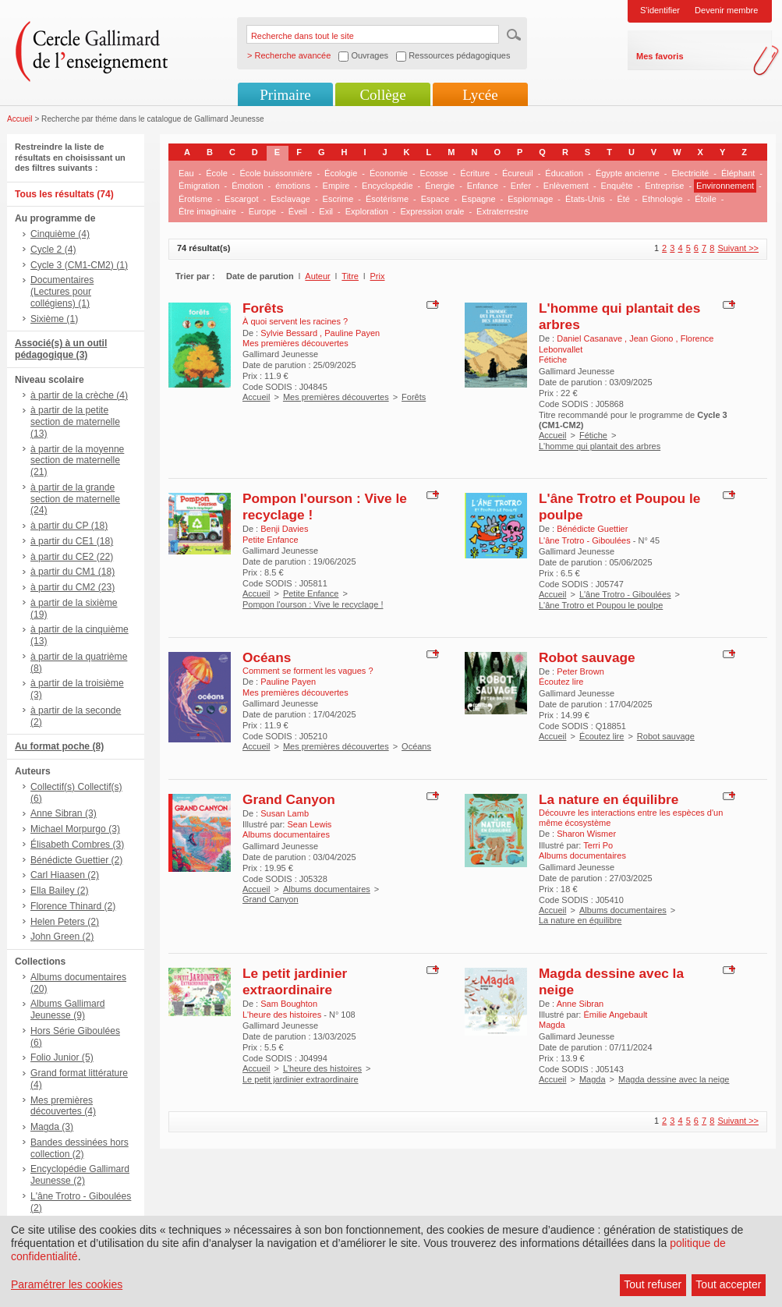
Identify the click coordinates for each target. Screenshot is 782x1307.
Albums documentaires (326, 889)
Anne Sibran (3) (63, 813)
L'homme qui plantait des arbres (599, 446)
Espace (435, 199)
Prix (377, 276)
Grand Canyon (288, 799)
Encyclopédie (387, 185)
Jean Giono (652, 338)
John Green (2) (62, 936)
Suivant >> (738, 248)
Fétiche (593, 435)
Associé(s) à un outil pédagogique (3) (61, 349)
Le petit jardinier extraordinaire (294, 981)
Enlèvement (566, 185)
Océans (266, 657)
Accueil (20, 119)
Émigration (199, 185)
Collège (382, 95)
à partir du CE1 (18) (71, 541)
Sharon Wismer (586, 833)
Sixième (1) (54, 318)
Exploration (366, 211)
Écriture (475, 173)
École (217, 173)
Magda (592, 1079)
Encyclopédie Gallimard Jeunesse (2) (79, 1175)
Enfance (482, 185)
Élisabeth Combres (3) (77, 844)
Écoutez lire (601, 736)
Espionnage (530, 199)
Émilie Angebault (615, 1014)
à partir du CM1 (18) (72, 571)
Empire (336, 185)
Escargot (241, 199)
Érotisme (195, 199)
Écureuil (517, 173)
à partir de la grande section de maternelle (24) (75, 499)
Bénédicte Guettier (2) (76, 860)
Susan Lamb (284, 813)
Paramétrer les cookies (66, 1284)
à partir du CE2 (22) (71, 556)
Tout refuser (652, 1284)
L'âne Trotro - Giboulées (625, 594)
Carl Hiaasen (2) (64, 875)
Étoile (706, 199)
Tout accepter (728, 1284)
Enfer (521, 185)
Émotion (247, 185)
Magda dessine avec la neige (673, 1079)
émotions (292, 185)
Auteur (317, 276)
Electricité (690, 173)
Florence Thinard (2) (72, 906)
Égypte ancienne (628, 173)
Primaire (285, 95)
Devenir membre (726, 10)
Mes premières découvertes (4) (63, 1106)
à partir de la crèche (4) (79, 395)
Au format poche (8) (59, 746)
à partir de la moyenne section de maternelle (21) (77, 461)
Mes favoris (660, 56)
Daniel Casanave (591, 338)
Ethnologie (662, 199)
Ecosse (434, 173)
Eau (186, 173)
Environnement (725, 185)
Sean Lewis (309, 824)
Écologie (340, 173)
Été (623, 199)
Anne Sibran (580, 1003)
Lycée (479, 95)
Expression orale (432, 211)
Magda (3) (51, 1126)
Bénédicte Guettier (592, 528)
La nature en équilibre (608, 799)
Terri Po (598, 845)
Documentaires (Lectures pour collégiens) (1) (62, 292)
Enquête (617, 185)
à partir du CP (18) (69, 525)
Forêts (263, 308)
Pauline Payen (352, 333)
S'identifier (660, 10)
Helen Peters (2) (64, 921)
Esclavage (290, 199)
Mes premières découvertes (336, 397)
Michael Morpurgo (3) (75, 829)
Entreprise (664, 185)
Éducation (564, 173)
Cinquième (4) (60, 233)
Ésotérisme (387, 199)
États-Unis (585, 199)
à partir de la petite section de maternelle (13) (75, 422)
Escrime (338, 199)
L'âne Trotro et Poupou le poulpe (601, 605)
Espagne (478, 199)
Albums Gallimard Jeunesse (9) (67, 1009)
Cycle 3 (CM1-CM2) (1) (79, 265)
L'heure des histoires (322, 1068)
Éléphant (738, 173)
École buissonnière (275, 173)
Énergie (440, 185)
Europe (262, 211)
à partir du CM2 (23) (72, 587)
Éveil (297, 211)
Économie (389, 173)
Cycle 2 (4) (53, 249)
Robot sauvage (587, 657)
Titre (350, 276)
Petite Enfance (311, 593)
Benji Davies (284, 528)
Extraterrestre (502, 211)
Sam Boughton (288, 1003)
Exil (326, 211)
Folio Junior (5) (62, 1057)
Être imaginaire (207, 211)
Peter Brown (580, 671)
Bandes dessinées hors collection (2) (79, 1148)
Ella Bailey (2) (59, 890)
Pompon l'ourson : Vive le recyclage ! (312, 604)
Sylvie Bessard (290, 333)
